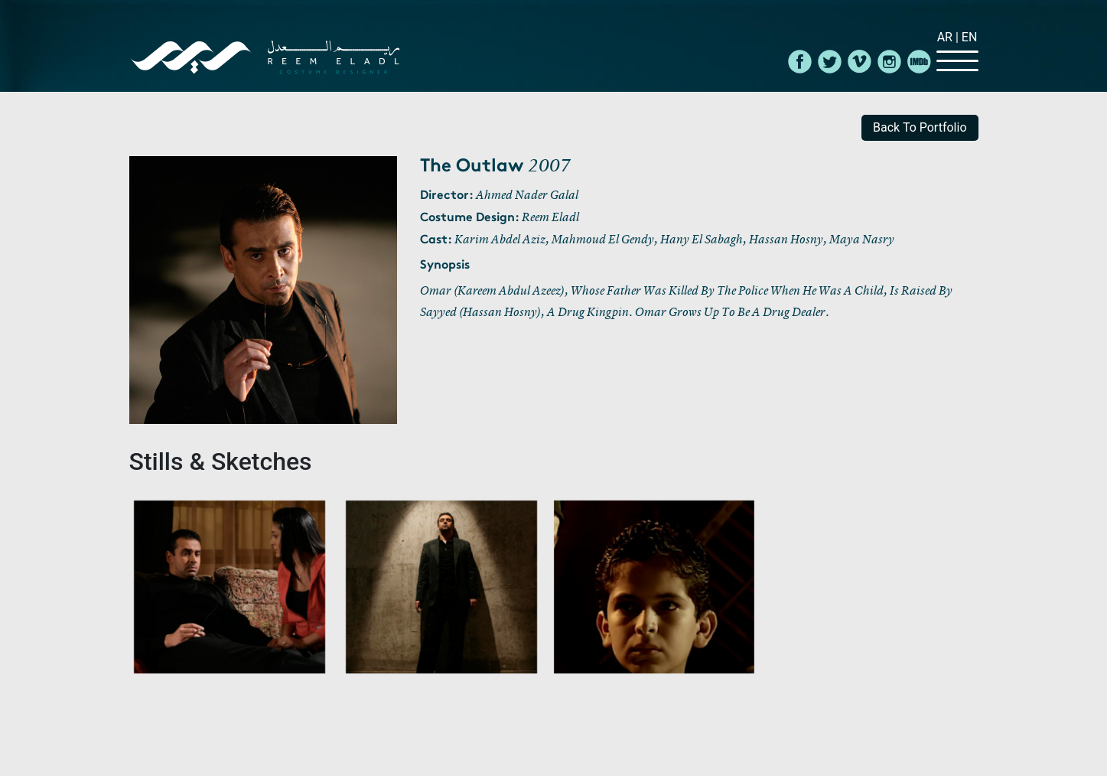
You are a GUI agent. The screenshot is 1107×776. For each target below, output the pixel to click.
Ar (946, 37)
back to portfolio (919, 127)
